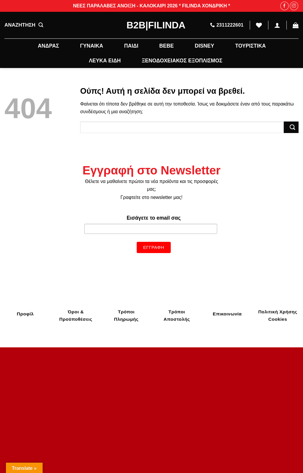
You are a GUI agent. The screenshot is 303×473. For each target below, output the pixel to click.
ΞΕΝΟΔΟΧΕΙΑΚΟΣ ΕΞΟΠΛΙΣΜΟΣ (182, 61)
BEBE (166, 46)
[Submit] (291, 127)
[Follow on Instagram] (294, 5)
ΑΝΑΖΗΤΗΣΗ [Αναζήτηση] (23, 25)
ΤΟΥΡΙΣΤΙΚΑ (250, 46)
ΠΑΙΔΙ (131, 46)
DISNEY (204, 46)
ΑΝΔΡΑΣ (48, 46)
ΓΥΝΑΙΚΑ (91, 46)
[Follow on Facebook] (284, 5)
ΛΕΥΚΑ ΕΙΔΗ (105, 61)
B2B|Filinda (152, 25)
